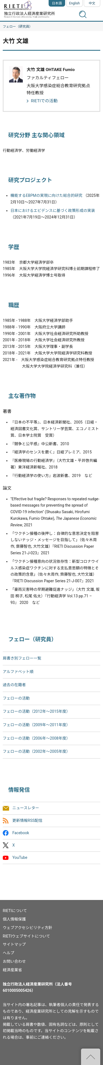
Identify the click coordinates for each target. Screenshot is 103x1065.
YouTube (19, 857)
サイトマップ (14, 944)
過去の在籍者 (14, 685)
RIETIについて (15, 910)
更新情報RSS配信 (27, 820)
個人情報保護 (14, 919)
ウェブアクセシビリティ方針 (27, 927)
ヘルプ (8, 953)
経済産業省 (12, 970)
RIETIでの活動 (44, 100)
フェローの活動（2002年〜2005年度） (36, 751)
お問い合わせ (14, 961)
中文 (92, 3)
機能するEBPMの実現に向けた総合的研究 (46, 195)
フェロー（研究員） (17, 27)
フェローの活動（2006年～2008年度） (36, 738)
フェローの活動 (16, 698)
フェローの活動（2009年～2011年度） (36, 725)
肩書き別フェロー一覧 (22, 658)
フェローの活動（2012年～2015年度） (36, 711)
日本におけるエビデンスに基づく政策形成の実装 (52, 210)
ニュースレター (25, 808)
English (74, 3)
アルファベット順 (18, 671)
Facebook (20, 833)
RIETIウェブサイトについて (26, 936)
